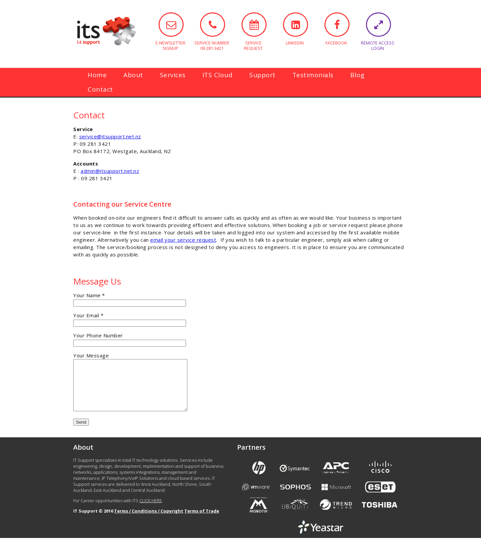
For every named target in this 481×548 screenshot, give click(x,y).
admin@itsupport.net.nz (110, 171)
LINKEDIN (295, 24)
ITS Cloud (217, 75)
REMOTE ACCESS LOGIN (378, 24)
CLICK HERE (150, 511)
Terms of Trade (201, 521)
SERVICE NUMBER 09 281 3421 (212, 24)
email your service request (183, 239)
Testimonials (312, 75)
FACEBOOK (337, 24)
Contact (100, 89)
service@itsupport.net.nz (110, 136)
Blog (357, 75)
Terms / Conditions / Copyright (148, 521)
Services (173, 75)
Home (97, 75)
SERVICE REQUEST (254, 24)
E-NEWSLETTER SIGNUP (171, 24)
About (133, 75)
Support (262, 75)
